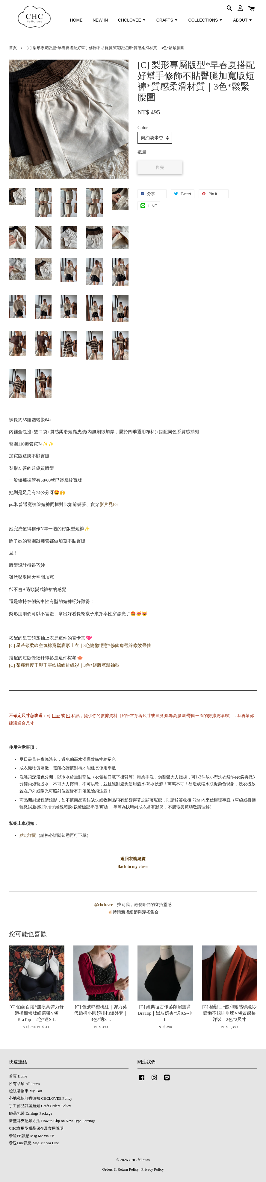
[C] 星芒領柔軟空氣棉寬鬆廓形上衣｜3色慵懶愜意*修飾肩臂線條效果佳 (80, 645)
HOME (76, 20)
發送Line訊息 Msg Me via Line (34, 1143)
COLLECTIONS (205, 20)
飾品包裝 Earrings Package (30, 1113)
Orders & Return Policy (120, 1169)
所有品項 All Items (24, 1084)
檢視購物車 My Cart (25, 1091)
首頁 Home (18, 1076)
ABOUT (243, 20)
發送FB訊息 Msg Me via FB (31, 1136)
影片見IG (108, 504)
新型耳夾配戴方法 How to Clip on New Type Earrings (52, 1121)
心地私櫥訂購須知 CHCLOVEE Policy (40, 1098)
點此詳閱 (27, 835)
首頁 (13, 48)
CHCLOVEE (132, 20)
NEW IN (100, 20)
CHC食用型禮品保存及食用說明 (36, 1128)
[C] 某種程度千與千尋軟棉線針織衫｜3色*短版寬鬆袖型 (64, 665)
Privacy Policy (152, 1169)
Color (142, 127)
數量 (141, 151)
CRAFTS (167, 20)
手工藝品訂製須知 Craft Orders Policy (40, 1106)
